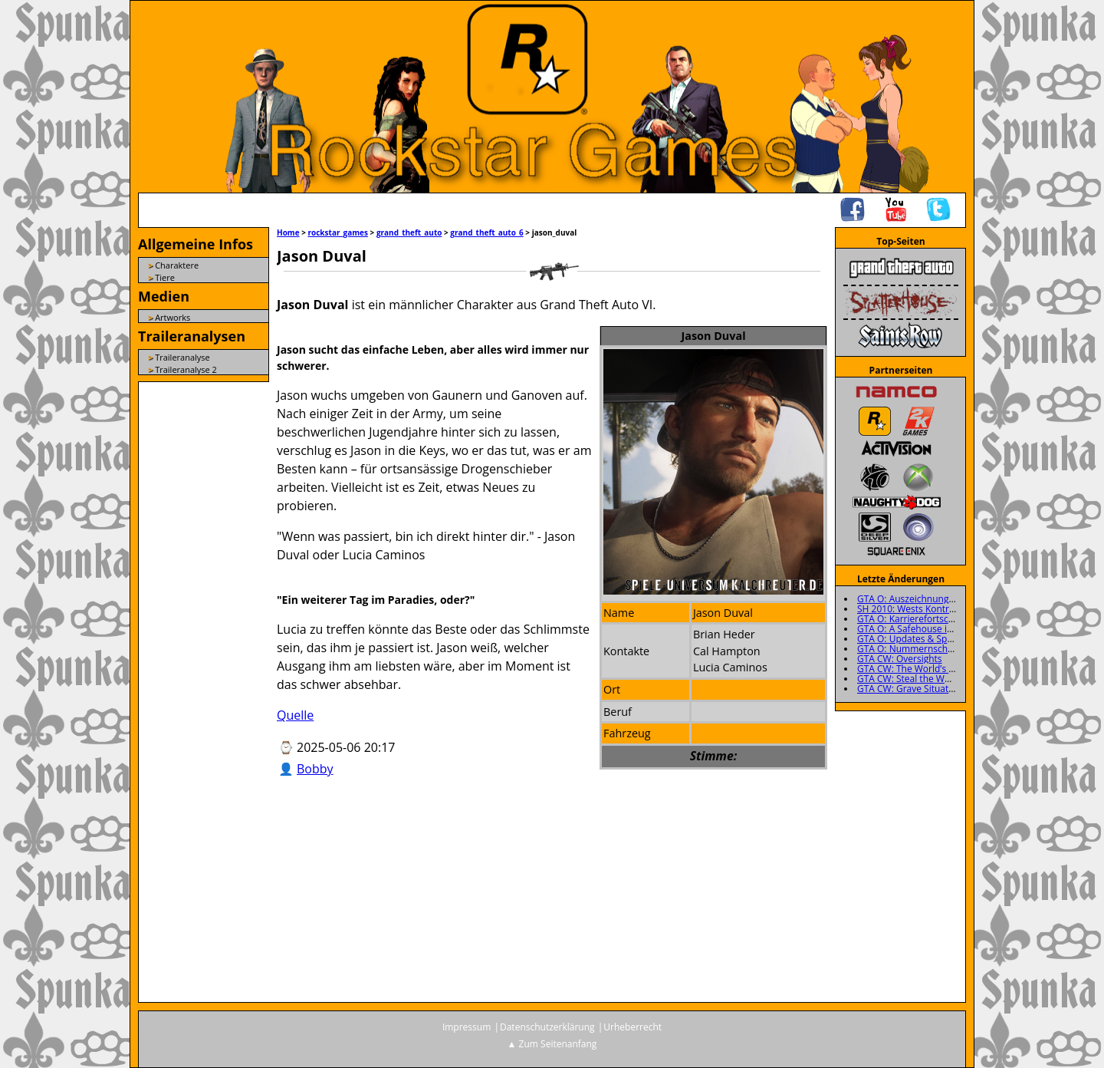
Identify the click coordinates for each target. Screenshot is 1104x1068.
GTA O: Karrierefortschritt (912, 618)
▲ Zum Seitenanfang (552, 1043)
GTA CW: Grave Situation (909, 688)
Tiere (165, 277)
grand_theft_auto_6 (486, 232)
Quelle (295, 715)
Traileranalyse (182, 357)
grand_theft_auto (409, 232)
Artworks (172, 317)
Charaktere (177, 265)
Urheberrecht (632, 1026)
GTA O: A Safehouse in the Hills (923, 628)
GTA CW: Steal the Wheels (912, 678)
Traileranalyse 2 (186, 369)
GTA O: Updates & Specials (914, 638)
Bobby (315, 768)
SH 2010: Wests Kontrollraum (919, 608)
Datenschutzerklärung (547, 1026)
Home (288, 232)
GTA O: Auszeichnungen (908, 598)
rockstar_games (338, 232)
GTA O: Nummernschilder (912, 648)
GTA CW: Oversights (899, 658)
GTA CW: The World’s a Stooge (921, 668)
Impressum (466, 1026)
